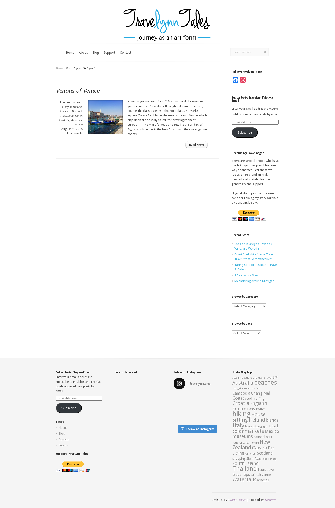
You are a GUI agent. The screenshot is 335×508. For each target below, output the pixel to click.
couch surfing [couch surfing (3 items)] (254, 398)
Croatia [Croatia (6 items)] (240, 403)
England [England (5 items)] (258, 403)
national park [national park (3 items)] (263, 437)
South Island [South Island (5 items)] (245, 463)
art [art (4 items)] (275, 377)
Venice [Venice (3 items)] (266, 475)
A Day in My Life (71, 107)
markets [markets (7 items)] (254, 431)
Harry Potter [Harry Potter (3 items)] (256, 409)
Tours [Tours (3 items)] (262, 470)
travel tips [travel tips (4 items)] (241, 474)
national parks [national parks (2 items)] (240, 442)
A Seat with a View (246, 275)
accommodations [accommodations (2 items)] (242, 377)
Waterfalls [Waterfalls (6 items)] (244, 479)
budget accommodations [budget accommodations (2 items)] (247, 388)
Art (80, 111)
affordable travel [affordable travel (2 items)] (262, 377)
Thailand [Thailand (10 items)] (244, 468)
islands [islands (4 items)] (272, 420)
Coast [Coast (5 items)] (238, 398)
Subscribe (244, 132)
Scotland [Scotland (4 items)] (265, 453)
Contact (125, 52)
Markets (64, 120)
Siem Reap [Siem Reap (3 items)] (254, 458)
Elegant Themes (237, 499)
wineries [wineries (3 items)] (263, 480)
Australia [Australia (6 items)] (242, 383)
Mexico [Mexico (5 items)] (272, 431)
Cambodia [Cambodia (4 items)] (241, 393)
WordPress (270, 499)
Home (70, 52)
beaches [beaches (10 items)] (265, 382)
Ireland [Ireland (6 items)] (256, 420)
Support (109, 52)
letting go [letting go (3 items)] (260, 426)
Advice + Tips (68, 111)
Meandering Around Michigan (254, 281)
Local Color (74, 115)
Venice (79, 124)
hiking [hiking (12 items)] (241, 414)
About (83, 52)
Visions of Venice (78, 90)
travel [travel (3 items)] (270, 470)
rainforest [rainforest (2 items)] (250, 453)
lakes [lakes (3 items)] (248, 426)
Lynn (79, 102)
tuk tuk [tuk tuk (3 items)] (256, 475)
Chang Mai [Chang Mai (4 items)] (260, 393)
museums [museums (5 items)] (242, 436)
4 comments (74, 133)
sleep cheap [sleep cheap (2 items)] (269, 458)
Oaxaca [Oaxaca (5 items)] (259, 448)
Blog (95, 52)
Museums (76, 120)
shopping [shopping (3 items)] (239, 458)
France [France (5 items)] (239, 408)
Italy (63, 115)
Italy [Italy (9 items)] (238, 425)
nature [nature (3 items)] (254, 442)
